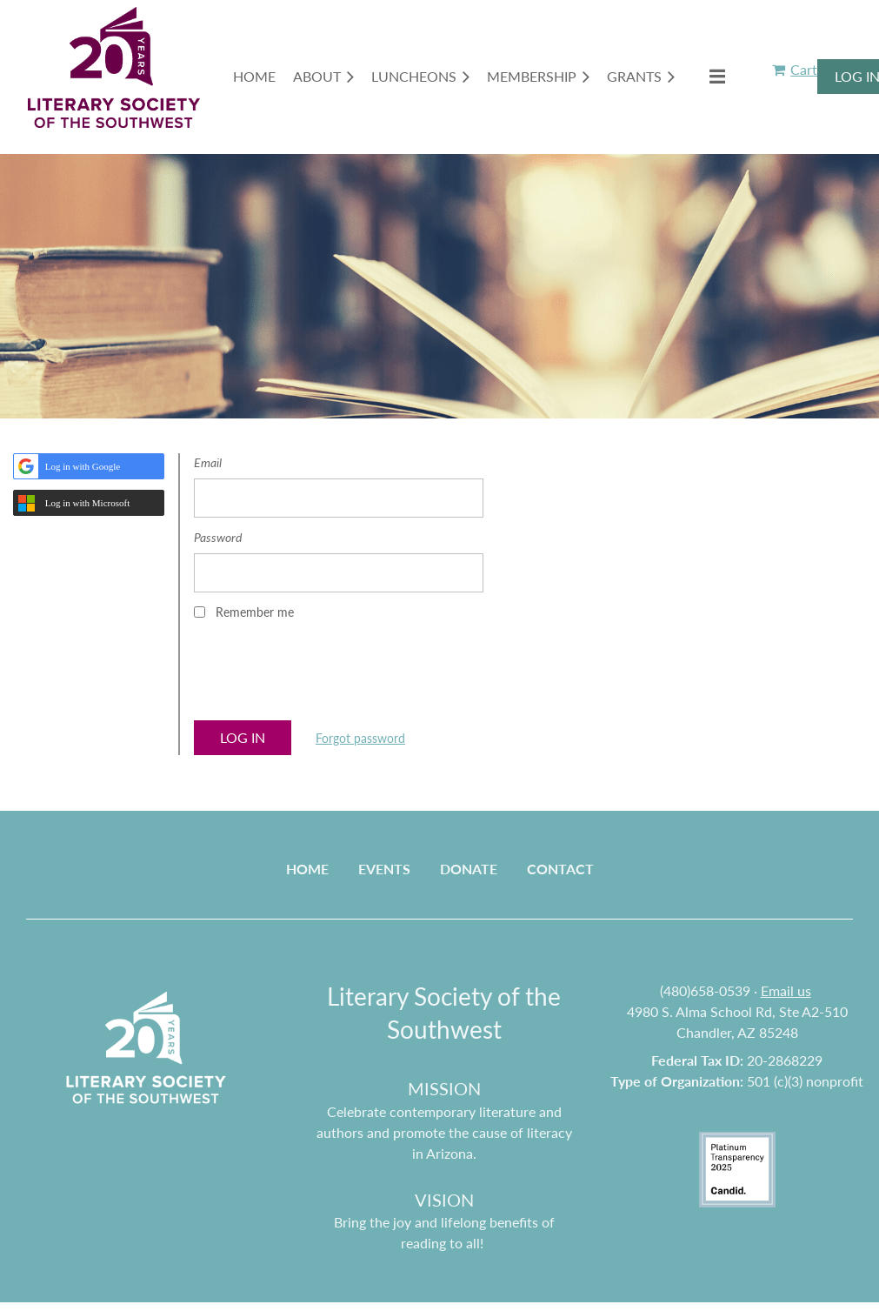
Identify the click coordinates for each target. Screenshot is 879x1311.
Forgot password (360, 738)
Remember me (255, 612)
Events (384, 868)
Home (307, 868)
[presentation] (326, 676)
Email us (786, 990)
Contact (560, 868)
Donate (468, 868)
